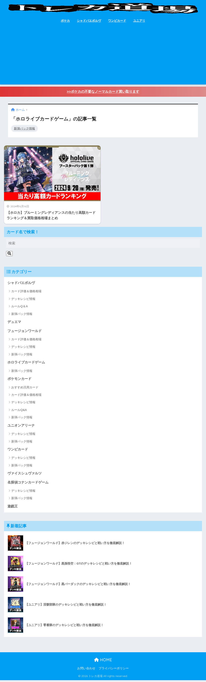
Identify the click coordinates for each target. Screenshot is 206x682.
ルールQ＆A (19, 307)
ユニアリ (139, 20)
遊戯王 (12, 508)
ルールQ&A (19, 411)
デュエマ (14, 323)
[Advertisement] (103, 56)
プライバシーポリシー (114, 670)
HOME (103, 661)
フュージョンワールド (24, 332)
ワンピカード (117, 20)
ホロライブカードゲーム (26, 364)
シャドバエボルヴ (89, 20)
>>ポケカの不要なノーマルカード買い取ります (103, 92)
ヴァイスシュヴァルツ (24, 475)
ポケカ (65, 20)
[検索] (9, 254)
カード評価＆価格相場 (26, 292)
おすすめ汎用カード (24, 388)
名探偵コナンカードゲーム (27, 484)
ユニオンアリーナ (21, 427)
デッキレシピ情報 (23, 300)
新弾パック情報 (24, 128)
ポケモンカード (19, 380)
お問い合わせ (86, 670)
